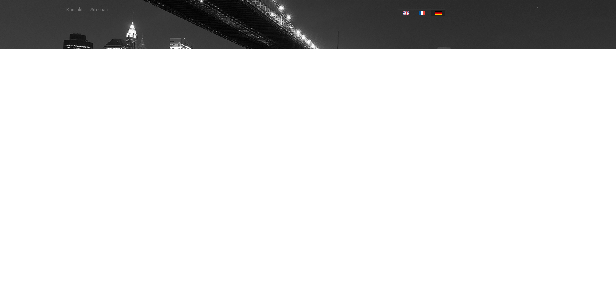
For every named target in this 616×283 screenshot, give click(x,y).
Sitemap (99, 10)
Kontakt (74, 10)
